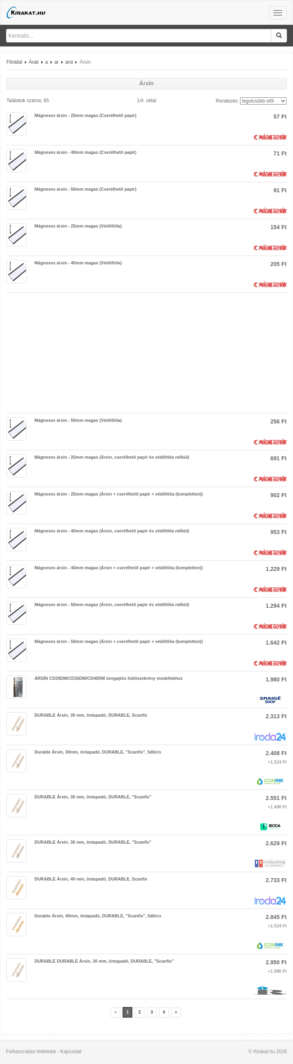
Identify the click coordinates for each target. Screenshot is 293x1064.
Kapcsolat (70, 1051)
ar (57, 62)
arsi (69, 62)
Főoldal (14, 62)
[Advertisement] (146, 353)
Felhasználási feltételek (31, 1051)
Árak (34, 62)
